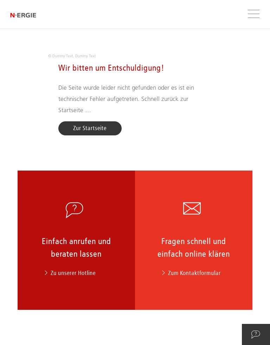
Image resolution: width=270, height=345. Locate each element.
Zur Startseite (90, 128)
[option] (135, 52)
